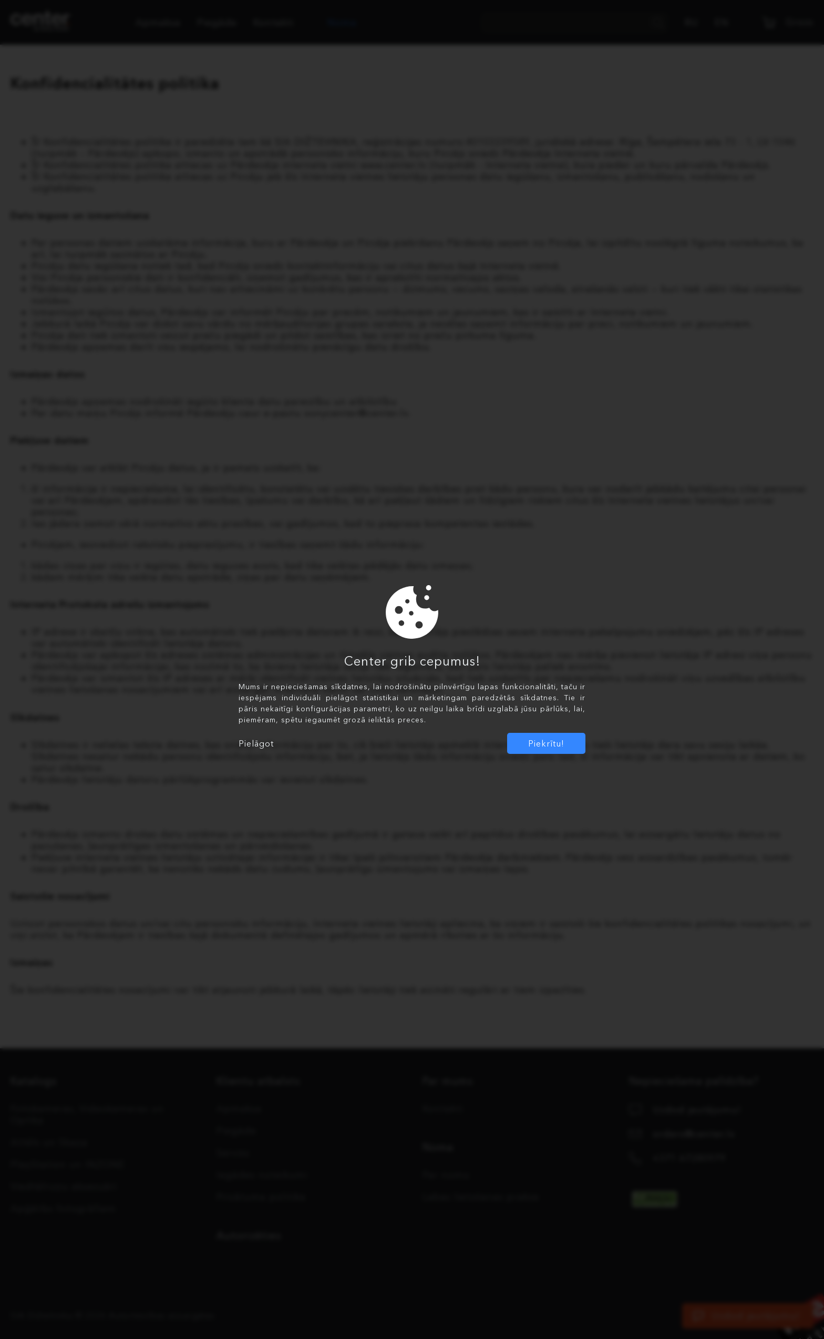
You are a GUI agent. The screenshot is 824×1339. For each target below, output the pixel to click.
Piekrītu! (546, 743)
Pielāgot (256, 743)
